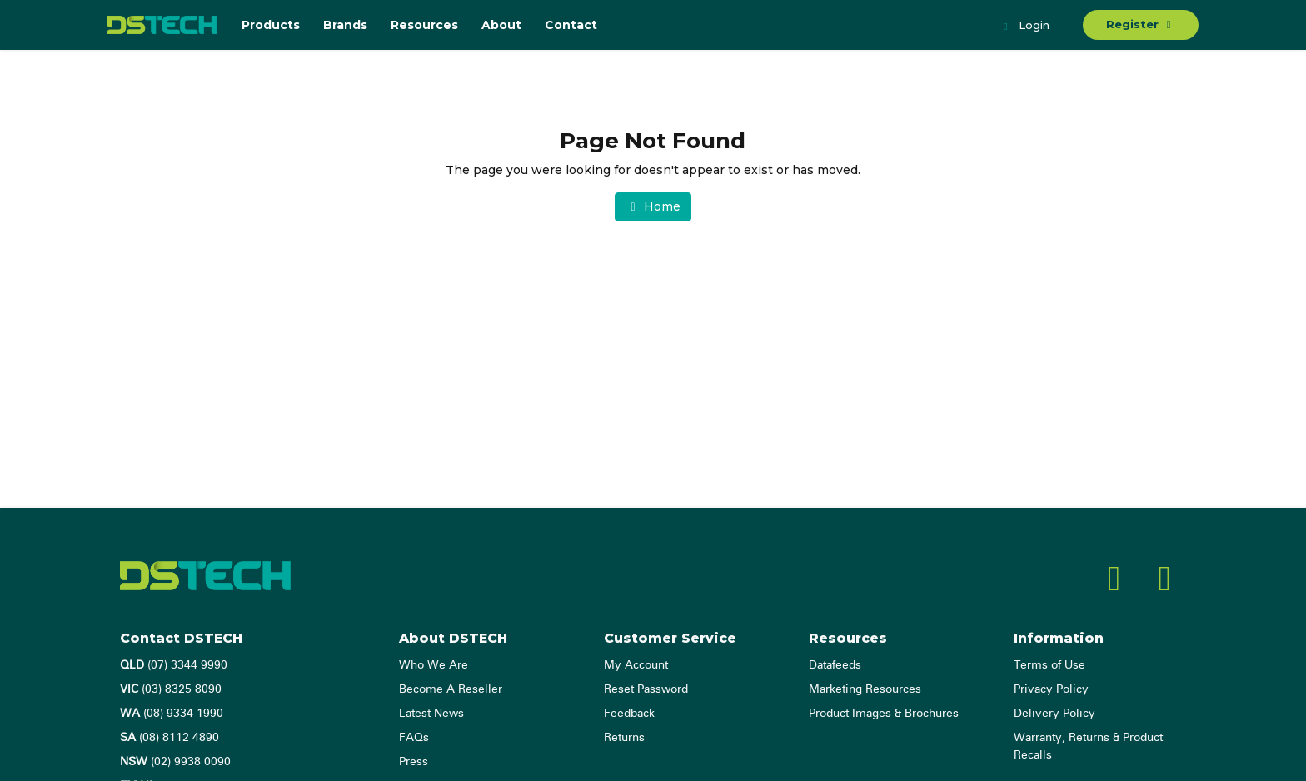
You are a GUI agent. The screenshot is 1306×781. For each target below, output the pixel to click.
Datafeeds (835, 665)
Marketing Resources (865, 689)
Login (1024, 27)
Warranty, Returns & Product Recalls (1088, 746)
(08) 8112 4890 (169, 738)
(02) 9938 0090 (175, 762)
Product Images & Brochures (884, 713)
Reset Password (646, 689)
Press (413, 762)
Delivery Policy (1054, 713)
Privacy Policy (1051, 689)
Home (653, 206)
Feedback (629, 713)
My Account (636, 665)
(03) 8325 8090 (171, 689)
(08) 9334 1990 (171, 713)
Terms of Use (1049, 665)
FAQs (414, 738)
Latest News (431, 713)
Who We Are (433, 665)
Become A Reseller (450, 689)
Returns (624, 738)
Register (1140, 24)
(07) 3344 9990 (173, 665)
